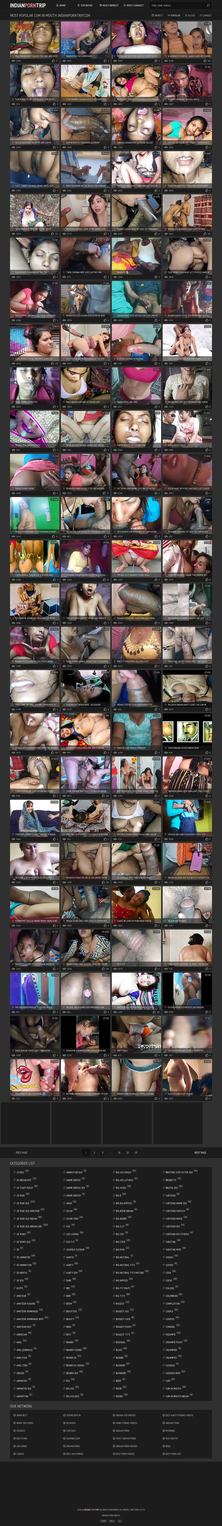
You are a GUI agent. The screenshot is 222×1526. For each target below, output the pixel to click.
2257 (120, 1520)
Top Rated (84, 5)
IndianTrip (28, 5)
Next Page (200, 1153)
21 (119, 1152)
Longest (205, 15)
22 (127, 1152)
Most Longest (133, 5)
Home (61, 5)
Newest (157, 15)
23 (136, 1152)
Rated (190, 15)
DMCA (112, 1520)
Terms (103, 1520)
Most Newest (109, 5)
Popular (174, 15)
